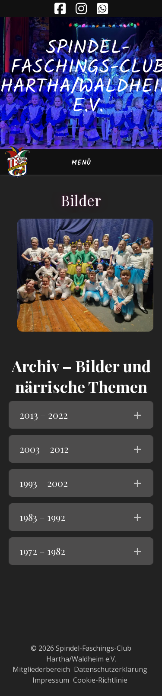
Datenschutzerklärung (110, 669)
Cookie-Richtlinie (100, 680)
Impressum (50, 680)
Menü (81, 163)
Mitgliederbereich (41, 669)
